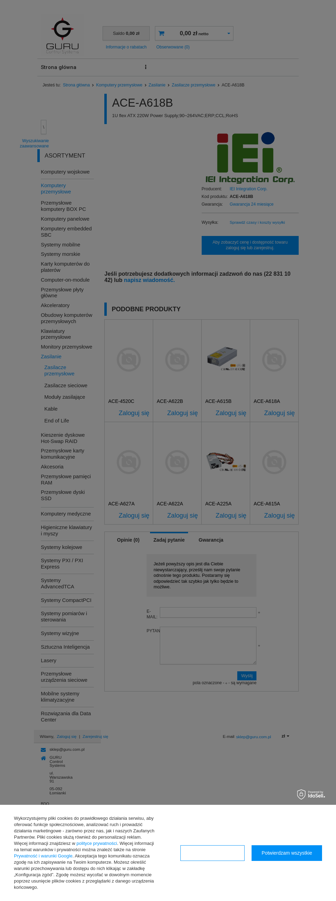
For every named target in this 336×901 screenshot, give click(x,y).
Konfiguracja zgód (212, 853)
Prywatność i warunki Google (43, 855)
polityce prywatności (96, 843)
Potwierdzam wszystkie (287, 853)
